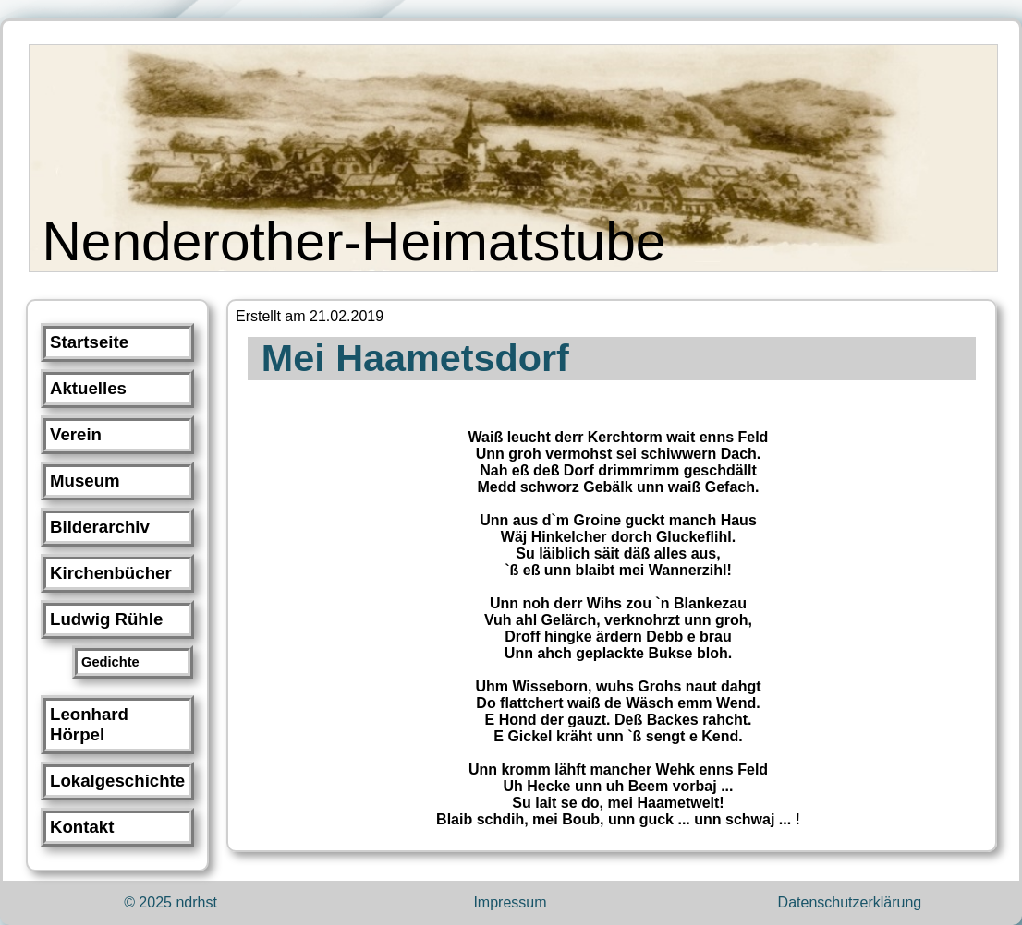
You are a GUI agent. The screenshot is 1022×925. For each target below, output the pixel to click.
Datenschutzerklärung (850, 902)
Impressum (509, 902)
